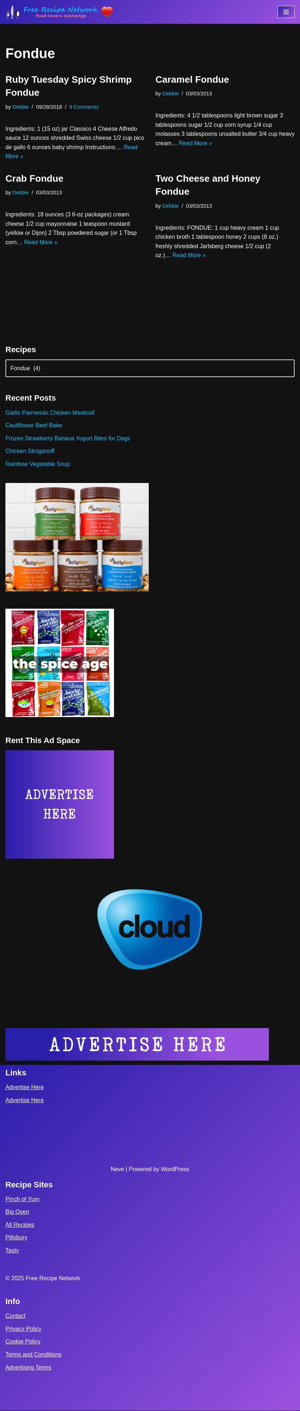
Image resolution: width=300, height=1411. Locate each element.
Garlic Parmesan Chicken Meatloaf (50, 413)
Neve (117, 1169)
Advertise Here (24, 1088)
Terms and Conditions (33, 1355)
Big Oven (17, 1212)
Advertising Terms (28, 1368)
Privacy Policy (23, 1329)
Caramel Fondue (192, 79)
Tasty (12, 1251)
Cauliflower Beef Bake (33, 426)
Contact (15, 1316)
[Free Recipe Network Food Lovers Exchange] (59, 12)
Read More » (61, 157)
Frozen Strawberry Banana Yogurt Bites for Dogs (68, 439)
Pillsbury (16, 1238)
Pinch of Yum (22, 1199)
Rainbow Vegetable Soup (38, 464)
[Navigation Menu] (286, 12)
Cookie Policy (23, 1342)
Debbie (20, 107)
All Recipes (19, 1225)
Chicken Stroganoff (30, 451)
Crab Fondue (34, 178)
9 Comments (84, 107)
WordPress (175, 1169)
